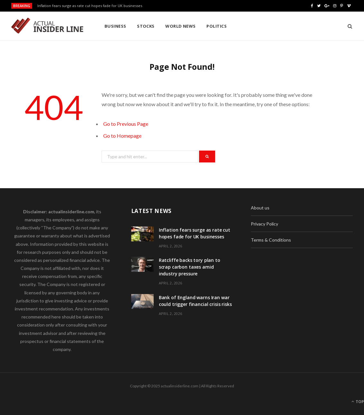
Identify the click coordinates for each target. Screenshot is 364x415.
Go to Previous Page (125, 124)
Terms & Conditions (271, 240)
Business (115, 26)
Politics (216, 26)
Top (357, 401)
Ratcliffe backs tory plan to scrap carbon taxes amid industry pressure (189, 267)
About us (260, 207)
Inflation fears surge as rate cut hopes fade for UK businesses (89, 6)
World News (180, 26)
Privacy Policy (264, 223)
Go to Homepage (122, 136)
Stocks (146, 26)
